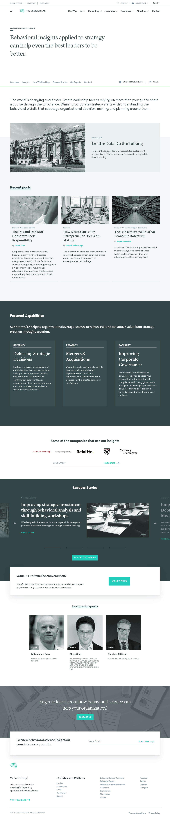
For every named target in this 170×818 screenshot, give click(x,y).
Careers (31, 3)
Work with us (119, 581)
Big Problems (105, 791)
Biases (58, 790)
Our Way (72, 12)
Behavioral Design (107, 781)
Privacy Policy (154, 813)
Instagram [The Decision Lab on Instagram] (144, 788)
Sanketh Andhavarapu (74, 246)
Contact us (85, 717)
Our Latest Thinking (85, 558)
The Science (105, 794)
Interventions (61, 787)
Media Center (16, 3)
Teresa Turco (20, 246)
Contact (156, 12)
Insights (59, 783)
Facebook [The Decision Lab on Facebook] (144, 778)
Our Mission (61, 793)
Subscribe (44, 3)
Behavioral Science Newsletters (112, 785)
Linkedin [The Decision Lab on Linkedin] (143, 785)
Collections (104, 788)
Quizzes (103, 797)
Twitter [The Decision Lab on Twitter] (143, 781)
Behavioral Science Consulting (112, 778)
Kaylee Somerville (124, 241)
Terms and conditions (137, 813)
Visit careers (20, 800)
